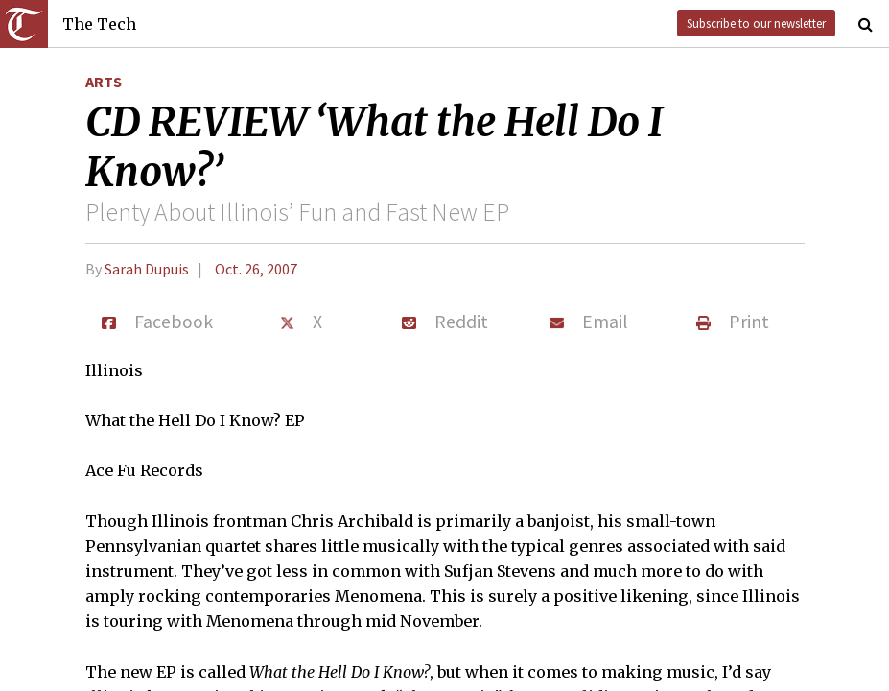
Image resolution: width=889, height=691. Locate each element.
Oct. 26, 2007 (256, 268)
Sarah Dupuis (147, 268)
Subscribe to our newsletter (756, 23)
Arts (103, 81)
